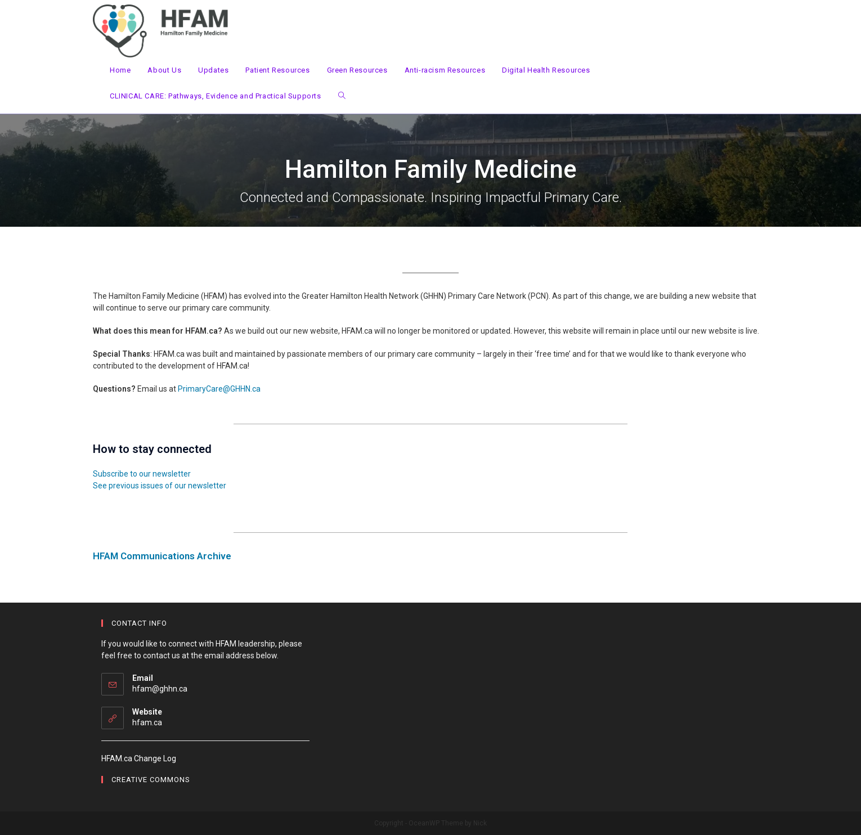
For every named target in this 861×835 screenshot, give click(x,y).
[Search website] (342, 96)
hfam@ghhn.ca (159, 688)
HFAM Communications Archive (162, 556)
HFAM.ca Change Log (138, 758)
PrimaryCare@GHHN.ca (219, 388)
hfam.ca (147, 722)
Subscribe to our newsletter (142, 473)
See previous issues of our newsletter (159, 485)
